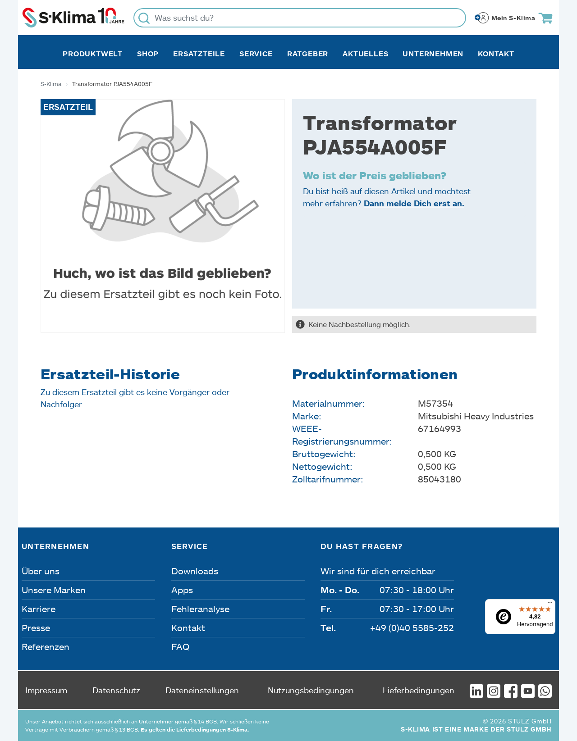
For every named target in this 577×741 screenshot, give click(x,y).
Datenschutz (116, 690)
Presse (36, 627)
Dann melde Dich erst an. (414, 203)
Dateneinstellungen (202, 690)
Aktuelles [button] (365, 53)
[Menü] (550, 604)
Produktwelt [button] (93, 53)
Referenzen (45, 646)
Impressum (46, 690)
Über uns (41, 570)
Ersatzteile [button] (199, 53)
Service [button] (256, 53)
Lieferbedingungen (418, 690)
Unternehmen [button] (433, 53)
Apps (182, 589)
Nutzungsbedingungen (311, 690)
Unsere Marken (54, 589)
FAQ (180, 646)
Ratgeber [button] (307, 53)
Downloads (194, 570)
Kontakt (496, 53)
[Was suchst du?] (299, 17)
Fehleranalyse (200, 608)
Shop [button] (148, 53)
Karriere (38, 608)
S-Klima (51, 83)
